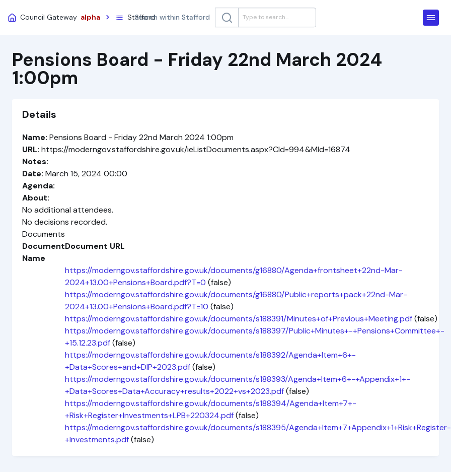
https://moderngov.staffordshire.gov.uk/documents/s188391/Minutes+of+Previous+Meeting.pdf (238, 318)
